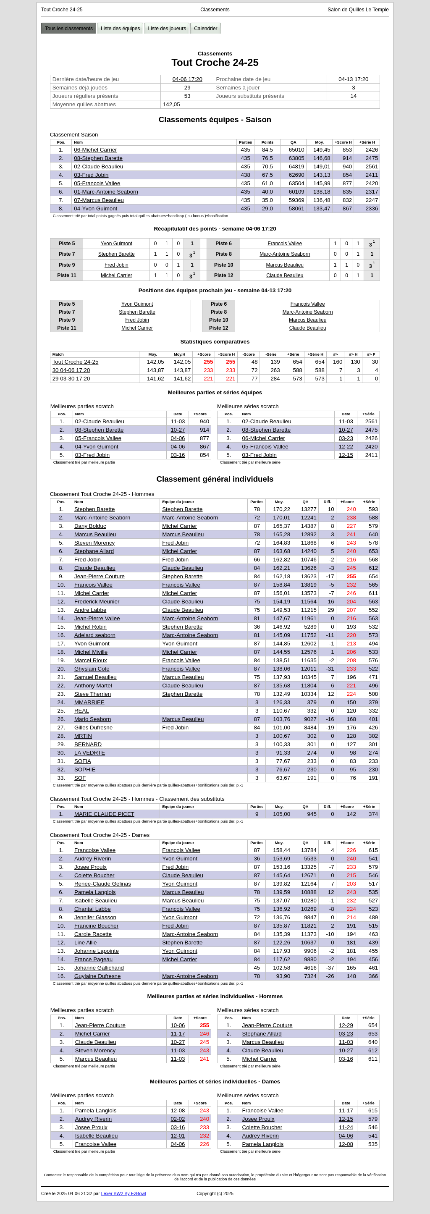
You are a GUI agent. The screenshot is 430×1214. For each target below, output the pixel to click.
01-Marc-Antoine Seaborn (106, 192)
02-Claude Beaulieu (98, 166)
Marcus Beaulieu (285, 265)
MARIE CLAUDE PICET (104, 814)
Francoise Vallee (94, 850)
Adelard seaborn (94, 635)
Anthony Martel (93, 685)
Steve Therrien (92, 694)
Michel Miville (91, 652)
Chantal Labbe (92, 909)
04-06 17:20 (187, 79)
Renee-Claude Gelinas (102, 884)
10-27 (177, 430)
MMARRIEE (89, 702)
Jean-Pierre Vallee (97, 618)
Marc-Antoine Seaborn (285, 254)
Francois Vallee (284, 243)
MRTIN (83, 736)
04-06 (177, 438)
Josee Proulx (90, 867)
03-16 (177, 455)
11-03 (177, 421)
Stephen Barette (116, 254)
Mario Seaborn (92, 719)
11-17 (177, 1033)
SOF (80, 778)
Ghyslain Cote (92, 669)
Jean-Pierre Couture (99, 576)
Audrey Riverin (92, 858)
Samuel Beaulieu (95, 677)
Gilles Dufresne (93, 727)
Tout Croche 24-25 (75, 362)
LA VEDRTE (89, 753)
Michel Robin (90, 627)
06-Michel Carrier (95, 150)
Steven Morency (94, 543)
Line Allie (85, 942)
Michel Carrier (116, 275)
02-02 (177, 1119)
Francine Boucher (96, 926)
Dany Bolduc (90, 526)
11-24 (346, 1127)
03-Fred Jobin (91, 175)
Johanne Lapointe (96, 951)
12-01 (177, 1136)
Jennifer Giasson (95, 917)
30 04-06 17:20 (71, 370)
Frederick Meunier (96, 601)
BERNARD (88, 744)
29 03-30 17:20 (71, 378)
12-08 (177, 1110)
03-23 (346, 438)
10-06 (177, 1025)
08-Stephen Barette (98, 158)
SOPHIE (84, 769)
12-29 (346, 1025)
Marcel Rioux (90, 660)
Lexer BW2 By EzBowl (123, 1193)
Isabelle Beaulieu (95, 900)
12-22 (346, 446)
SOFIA (82, 761)
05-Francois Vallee (97, 183)
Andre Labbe (90, 610)
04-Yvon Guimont (95, 208)
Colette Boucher (94, 875)
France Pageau (93, 959)
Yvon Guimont (116, 243)
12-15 (346, 455)
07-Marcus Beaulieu (99, 200)
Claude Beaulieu (284, 275)
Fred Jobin (116, 265)
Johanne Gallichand (99, 968)
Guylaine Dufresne (97, 976)
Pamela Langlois (95, 892)
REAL (81, 711)
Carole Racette (93, 934)
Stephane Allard (94, 551)
